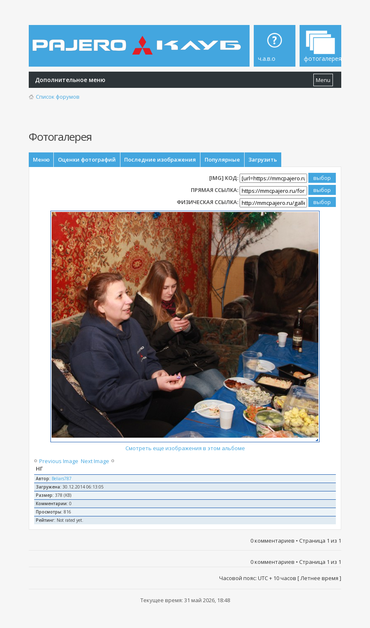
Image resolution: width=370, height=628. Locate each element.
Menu (323, 80)
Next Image (94, 463)
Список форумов (58, 96)
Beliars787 (62, 480)
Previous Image (59, 463)
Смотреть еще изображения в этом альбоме (185, 450)
